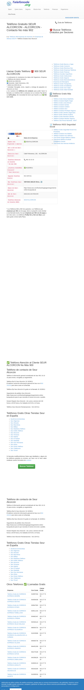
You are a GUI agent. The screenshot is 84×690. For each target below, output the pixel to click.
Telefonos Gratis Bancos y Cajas (63, 64)
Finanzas (55, 9)
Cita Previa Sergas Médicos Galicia (64, 137)
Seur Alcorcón (15, 433)
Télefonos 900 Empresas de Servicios (21, 36)
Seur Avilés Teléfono (17, 431)
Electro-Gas (37, 9)
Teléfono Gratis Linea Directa (62, 103)
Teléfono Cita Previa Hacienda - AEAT (65, 120)
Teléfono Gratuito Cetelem (62, 107)
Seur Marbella (15, 440)
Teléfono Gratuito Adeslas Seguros (64, 118)
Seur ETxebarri (15, 438)
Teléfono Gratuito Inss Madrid (63, 133)
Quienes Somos (30, 685)
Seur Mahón (14, 436)
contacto (28, 460)
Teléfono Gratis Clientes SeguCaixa (64, 112)
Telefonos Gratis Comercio (62, 66)
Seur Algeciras (15, 421)
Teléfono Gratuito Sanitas (61, 105)
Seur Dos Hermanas (17, 442)
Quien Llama (18, 9)
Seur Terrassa (15, 435)
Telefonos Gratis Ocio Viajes (62, 87)
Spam (10, 9)
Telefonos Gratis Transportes (62, 84)
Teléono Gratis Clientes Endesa (63, 114)
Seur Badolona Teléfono (18, 429)
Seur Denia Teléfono (17, 446)
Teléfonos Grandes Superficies (63, 74)
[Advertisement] (27, 54)
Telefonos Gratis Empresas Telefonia (65, 70)
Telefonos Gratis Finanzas (61, 72)
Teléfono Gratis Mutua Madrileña (63, 99)
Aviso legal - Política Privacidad (45, 685)
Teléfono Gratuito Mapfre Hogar (63, 101)
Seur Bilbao (14, 427)
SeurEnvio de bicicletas (18, 419)
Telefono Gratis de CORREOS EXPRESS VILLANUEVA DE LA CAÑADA (17, 635)
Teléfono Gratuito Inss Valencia (63, 135)
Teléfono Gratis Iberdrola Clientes (64, 116)
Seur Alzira (14, 444)
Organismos (64, 9)
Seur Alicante (15, 423)
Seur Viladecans (16, 448)
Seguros (27, 9)
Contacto (71, 685)
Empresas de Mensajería (61, 82)
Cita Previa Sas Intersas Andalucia (64, 143)
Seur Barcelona (15, 425)
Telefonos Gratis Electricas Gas (63, 68)
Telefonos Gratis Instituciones (63, 76)
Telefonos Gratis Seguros (61, 78)
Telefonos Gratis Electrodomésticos (64, 80)
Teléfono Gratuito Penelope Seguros (65, 110)
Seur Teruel (14, 450)
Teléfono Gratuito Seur (60, 108)
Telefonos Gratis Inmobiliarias (63, 86)
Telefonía (46, 9)
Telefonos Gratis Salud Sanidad (63, 89)
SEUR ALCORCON (30, 200)
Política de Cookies (61, 685)
